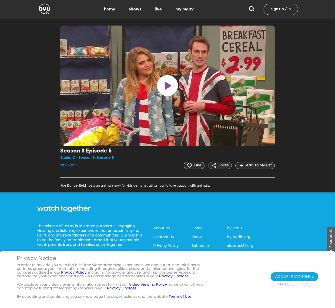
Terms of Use (180, 297)
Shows (197, 237)
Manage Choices (295, 284)
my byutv (184, 9)
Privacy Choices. (174, 276)
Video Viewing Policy (148, 285)
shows (135, 9)
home (109, 9)
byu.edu (234, 228)
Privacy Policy (166, 246)
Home (197, 228)
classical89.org (240, 246)
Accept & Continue (294, 277)
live (158, 9)
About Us (161, 228)
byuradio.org (238, 237)
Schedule (200, 246)
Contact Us (163, 237)
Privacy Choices (121, 288)
